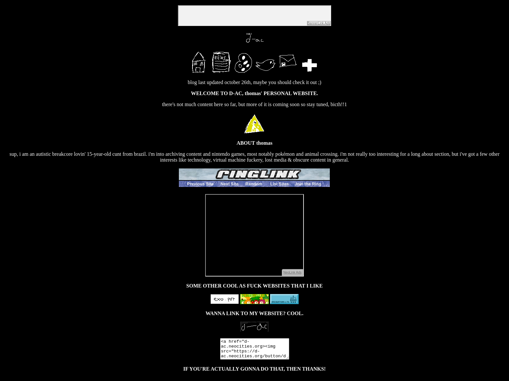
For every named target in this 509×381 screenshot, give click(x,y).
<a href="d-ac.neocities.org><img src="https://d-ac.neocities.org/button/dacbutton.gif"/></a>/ (254, 350)
